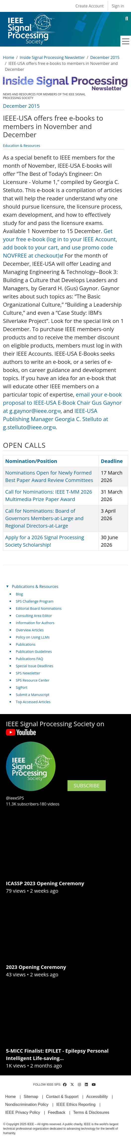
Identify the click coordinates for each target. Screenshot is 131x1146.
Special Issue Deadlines (34, 666)
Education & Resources (21, 145)
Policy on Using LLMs (33, 637)
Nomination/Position (31, 461)
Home (8, 57)
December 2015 (105, 57)
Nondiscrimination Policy (26, 1104)
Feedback (56, 1112)
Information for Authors (35, 622)
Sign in (118, 6)
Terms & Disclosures (91, 1112)
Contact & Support (62, 1096)
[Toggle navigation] (125, 41)
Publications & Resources (35, 586)
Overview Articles (30, 630)
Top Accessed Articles (33, 701)
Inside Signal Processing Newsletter (52, 57)
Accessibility (97, 1096)
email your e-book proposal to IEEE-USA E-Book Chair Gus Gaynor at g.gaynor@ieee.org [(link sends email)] (62, 402)
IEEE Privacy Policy (22, 1112)
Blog (19, 594)
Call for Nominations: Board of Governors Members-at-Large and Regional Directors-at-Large (44, 518)
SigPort (21, 687)
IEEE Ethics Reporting (76, 1104)
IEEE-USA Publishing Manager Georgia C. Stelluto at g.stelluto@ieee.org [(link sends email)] (55, 419)
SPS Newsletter (28, 673)
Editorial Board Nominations (39, 608)
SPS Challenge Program (35, 601)
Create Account (89, 6)
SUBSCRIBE (86, 785)
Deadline (112, 461)
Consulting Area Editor (34, 615)
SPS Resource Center (32, 680)
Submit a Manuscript (32, 694)
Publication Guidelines (34, 651)
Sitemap (31, 1096)
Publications (25, 644)
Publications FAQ (29, 658)
